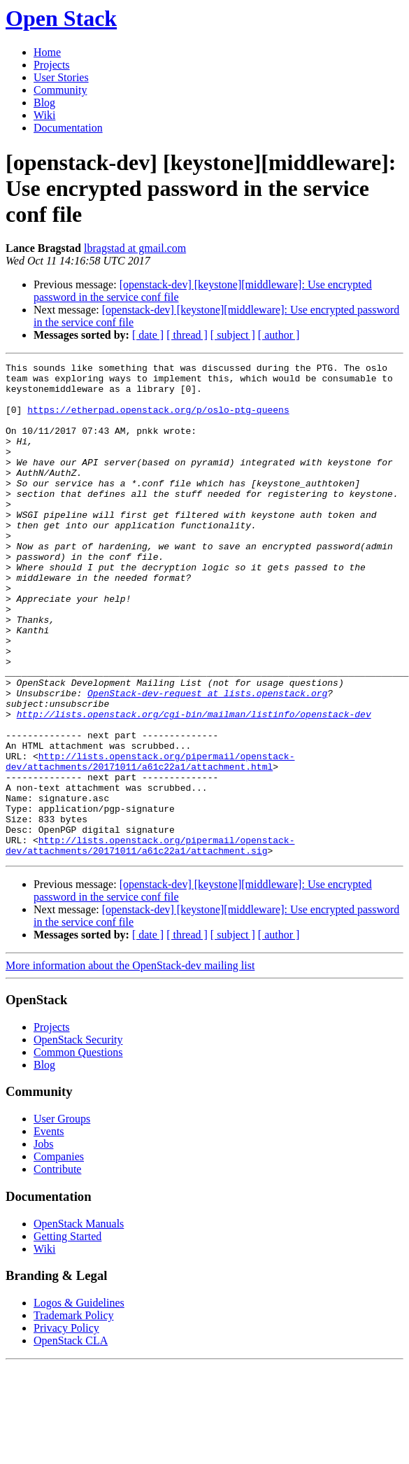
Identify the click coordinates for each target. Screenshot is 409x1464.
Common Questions (78, 1151)
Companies (59, 1255)
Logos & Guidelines (79, 1401)
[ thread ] (187, 335)
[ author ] (279, 335)
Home (47, 52)
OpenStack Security (78, 1138)
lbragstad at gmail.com (135, 248)
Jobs (43, 1242)
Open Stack (61, 18)
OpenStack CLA (71, 1439)
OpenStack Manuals (79, 1322)
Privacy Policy (66, 1427)
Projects (52, 65)
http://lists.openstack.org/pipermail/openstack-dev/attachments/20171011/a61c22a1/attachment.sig (150, 942)
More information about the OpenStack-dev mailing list (130, 1064)
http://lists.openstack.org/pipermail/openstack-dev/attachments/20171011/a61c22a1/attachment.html (150, 841)
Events (49, 1230)
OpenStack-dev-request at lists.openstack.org (207, 760)
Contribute (57, 1268)
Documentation (68, 128)
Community (60, 90)
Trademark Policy (74, 1414)
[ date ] (148, 335)
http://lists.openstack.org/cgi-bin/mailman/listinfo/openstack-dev (194, 785)
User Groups (62, 1217)
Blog (44, 102)
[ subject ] (232, 335)
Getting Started (67, 1335)
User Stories (61, 77)
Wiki (44, 115)
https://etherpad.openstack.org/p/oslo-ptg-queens (158, 420)
